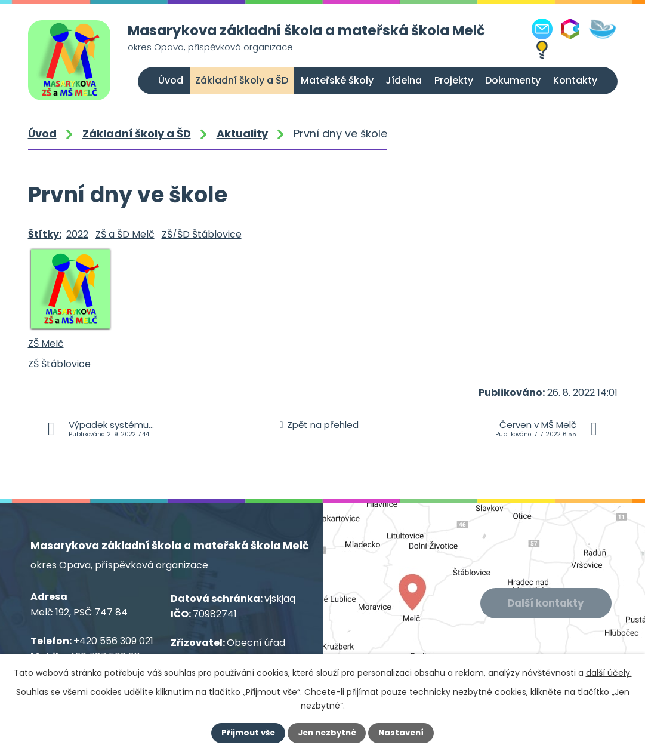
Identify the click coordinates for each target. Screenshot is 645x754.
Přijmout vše (246, 733)
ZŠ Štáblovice (59, 364)
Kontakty (575, 80)
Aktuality (242, 133)
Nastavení (404, 733)
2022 (77, 234)
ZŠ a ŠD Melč (125, 234)
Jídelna (403, 80)
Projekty (453, 80)
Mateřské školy (337, 80)
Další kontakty (547, 604)
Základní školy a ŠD (241, 80)
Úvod (170, 80)
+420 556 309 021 (113, 641)
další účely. (609, 673)
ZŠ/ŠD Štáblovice (202, 234)
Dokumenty (513, 80)
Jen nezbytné (327, 733)
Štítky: (44, 234)
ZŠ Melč (46, 343)
